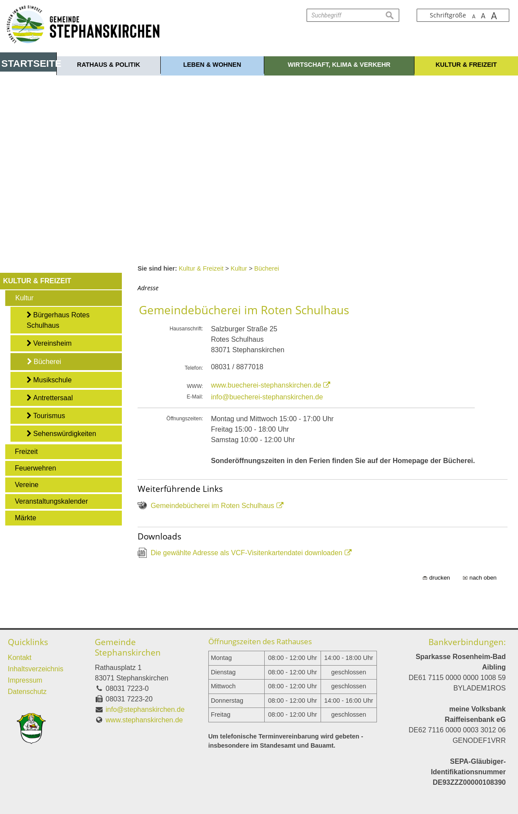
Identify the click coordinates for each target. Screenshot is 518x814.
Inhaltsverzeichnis (35, 669)
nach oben (483, 577)
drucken (439, 577)
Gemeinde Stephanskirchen (128, 647)
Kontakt (19, 657)
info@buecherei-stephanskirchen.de (267, 397)
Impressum (25, 680)
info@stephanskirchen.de (145, 709)
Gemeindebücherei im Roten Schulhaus (212, 505)
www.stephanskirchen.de (144, 720)
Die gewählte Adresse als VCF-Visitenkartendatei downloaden (246, 552)
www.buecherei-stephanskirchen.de (266, 385)
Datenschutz (27, 691)
